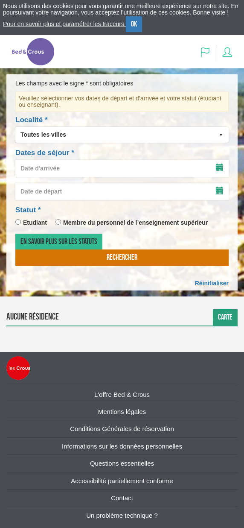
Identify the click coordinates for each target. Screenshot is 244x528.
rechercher (122, 257)
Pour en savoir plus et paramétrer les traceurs (64, 23)
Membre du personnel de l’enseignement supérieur (135, 222)
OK (134, 24)
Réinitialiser (212, 283)
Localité (31, 119)
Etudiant (35, 222)
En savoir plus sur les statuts (58, 241)
